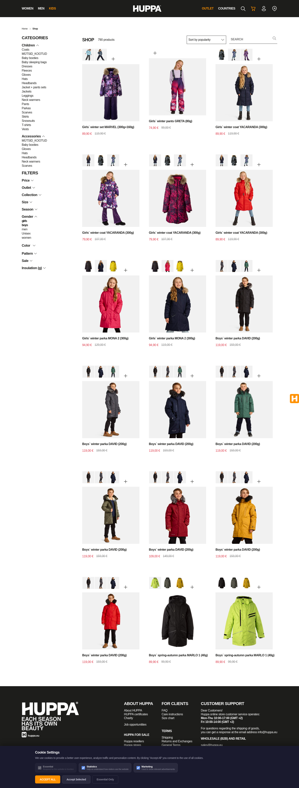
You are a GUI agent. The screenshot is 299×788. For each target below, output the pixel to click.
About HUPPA (133, 710)
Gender (29, 217)
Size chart (168, 718)
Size (27, 202)
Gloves (26, 74)
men (24, 229)
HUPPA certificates (136, 714)
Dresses (27, 66)
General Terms (171, 745)
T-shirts (26, 125)
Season (29, 209)
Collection (31, 195)
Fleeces (27, 70)
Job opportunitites (135, 724)
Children (30, 45)
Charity (128, 718)
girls (24, 221)
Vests (25, 129)
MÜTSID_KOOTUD (34, 53)
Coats (25, 49)
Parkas (26, 108)
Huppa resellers (134, 741)
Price (28, 180)
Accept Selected (76, 779)
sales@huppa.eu (212, 745)
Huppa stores (132, 745)
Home (25, 28)
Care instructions (172, 714)
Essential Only (105, 779)
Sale (27, 261)
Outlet (208, 8)
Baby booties (30, 58)
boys (25, 225)
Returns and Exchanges (177, 741)
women (26, 237)
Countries (226, 8)
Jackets (26, 91)
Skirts (25, 116)
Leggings (27, 95)
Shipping (167, 737)
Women (27, 8)
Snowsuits (28, 120)
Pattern (29, 253)
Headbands (29, 83)
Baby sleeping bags (34, 62)
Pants (25, 104)
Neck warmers (31, 99)
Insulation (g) (34, 268)
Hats (25, 79)
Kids (52, 8)
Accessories (33, 136)
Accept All (48, 779)
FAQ (165, 710)
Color (29, 245)
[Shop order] (206, 40)
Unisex (26, 233)
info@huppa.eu (267, 732)
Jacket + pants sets (34, 87)
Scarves (27, 112)
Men (41, 8)
